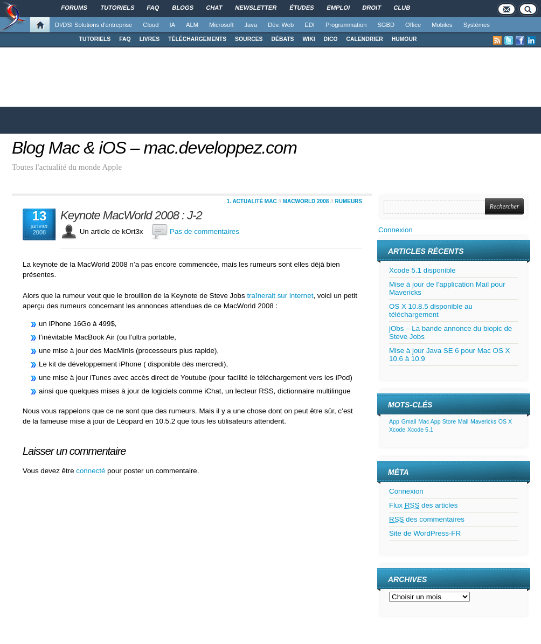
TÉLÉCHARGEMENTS (197, 39)
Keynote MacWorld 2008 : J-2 (131, 215)
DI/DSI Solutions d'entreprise (93, 25)
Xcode (397, 429)
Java (251, 25)
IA (173, 25)
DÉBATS (283, 39)
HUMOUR (404, 39)
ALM (192, 25)
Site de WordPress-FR (425, 533)
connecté (91, 471)
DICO (331, 39)
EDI (309, 25)
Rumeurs (348, 201)
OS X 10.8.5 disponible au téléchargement (431, 310)
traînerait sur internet (280, 296)
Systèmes (476, 25)
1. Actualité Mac (252, 201)
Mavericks (483, 421)
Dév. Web (281, 25)
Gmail (409, 421)
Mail (463, 421)
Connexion (395, 230)
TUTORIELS (95, 39)
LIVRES (150, 39)
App (394, 421)
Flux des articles (423, 505)
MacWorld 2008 (306, 201)
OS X (505, 421)
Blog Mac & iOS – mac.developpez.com (154, 147)
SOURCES (248, 39)
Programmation (345, 25)
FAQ (124, 39)
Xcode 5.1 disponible (422, 270)
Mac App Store (437, 421)
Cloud (150, 25)
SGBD (385, 25)
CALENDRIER (364, 39)
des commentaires (426, 519)
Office (413, 25)
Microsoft (221, 25)
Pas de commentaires (204, 231)
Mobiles (442, 25)
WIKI (308, 39)
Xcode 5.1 (420, 429)
